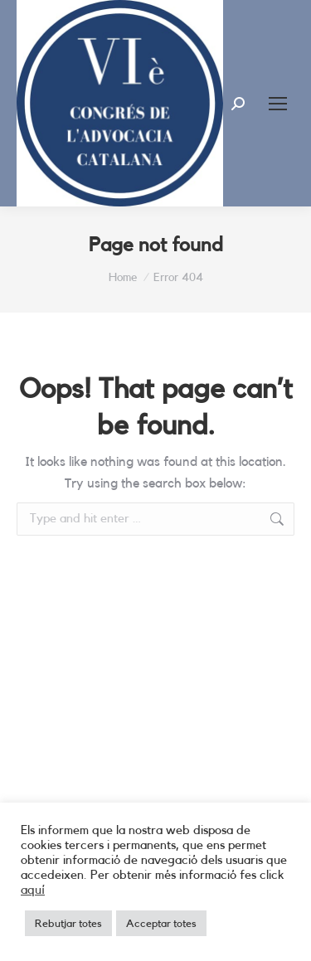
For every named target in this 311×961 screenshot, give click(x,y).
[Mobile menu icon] (277, 103)
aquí (33, 890)
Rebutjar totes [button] (68, 923)
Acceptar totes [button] (161, 923)
